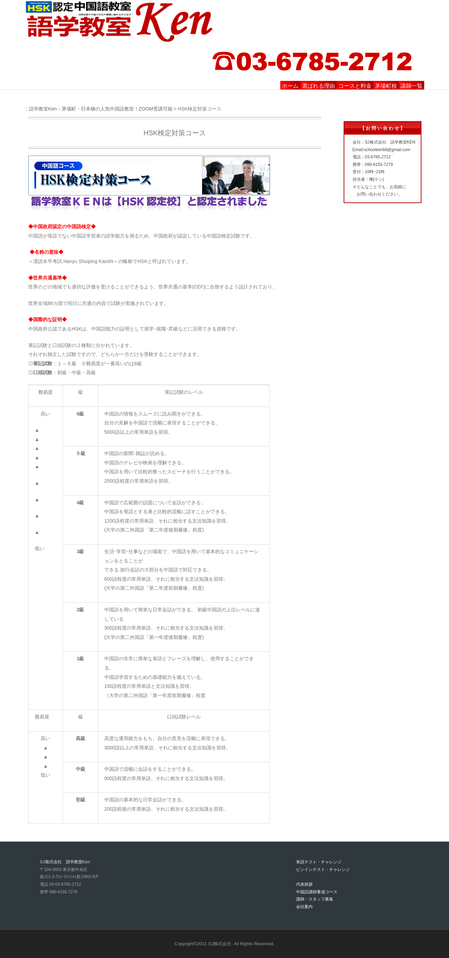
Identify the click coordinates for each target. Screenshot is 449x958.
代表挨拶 (304, 884)
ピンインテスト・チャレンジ (323, 869)
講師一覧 (411, 86)
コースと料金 (355, 86)
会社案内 (304, 906)
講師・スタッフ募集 (314, 899)
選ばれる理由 (318, 86)
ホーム (290, 86)
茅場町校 (386, 86)
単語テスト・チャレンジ (319, 862)
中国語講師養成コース (316, 891)
